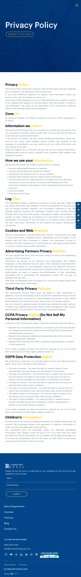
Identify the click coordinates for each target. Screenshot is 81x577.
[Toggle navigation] (76, 5)
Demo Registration (14, 506)
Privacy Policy (23, 564)
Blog (6, 523)
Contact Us (10, 529)
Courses (8, 512)
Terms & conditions (10, 564)
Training (8, 518)
